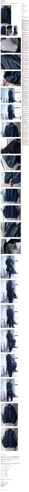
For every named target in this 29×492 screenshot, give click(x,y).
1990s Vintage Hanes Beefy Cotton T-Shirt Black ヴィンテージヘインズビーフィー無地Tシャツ (25, 84)
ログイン (22, 4)
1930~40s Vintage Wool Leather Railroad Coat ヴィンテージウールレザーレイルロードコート (25, 139)
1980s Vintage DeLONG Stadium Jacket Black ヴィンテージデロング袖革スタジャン (25, 50)
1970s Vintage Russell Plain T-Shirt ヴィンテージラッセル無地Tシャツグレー (25, 74)
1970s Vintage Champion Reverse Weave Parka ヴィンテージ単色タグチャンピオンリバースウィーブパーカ (25, 58)
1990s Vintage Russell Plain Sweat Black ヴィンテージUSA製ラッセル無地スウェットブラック (25, 113)
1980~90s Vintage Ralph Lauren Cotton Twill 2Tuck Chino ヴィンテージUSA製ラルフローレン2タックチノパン (25, 95)
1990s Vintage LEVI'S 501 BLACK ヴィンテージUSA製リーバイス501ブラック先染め (25, 56)
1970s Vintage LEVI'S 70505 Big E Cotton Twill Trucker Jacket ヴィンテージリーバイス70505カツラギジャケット (25, 91)
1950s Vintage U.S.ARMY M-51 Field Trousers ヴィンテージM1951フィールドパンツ (25, 111)
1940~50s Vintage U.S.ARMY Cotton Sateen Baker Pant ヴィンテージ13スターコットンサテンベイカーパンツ (25, 93)
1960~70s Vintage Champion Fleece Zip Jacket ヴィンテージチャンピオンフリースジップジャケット (25, 119)
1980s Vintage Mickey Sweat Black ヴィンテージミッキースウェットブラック (25, 107)
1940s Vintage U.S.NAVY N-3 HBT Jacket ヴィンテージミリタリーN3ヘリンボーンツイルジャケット (25, 23)
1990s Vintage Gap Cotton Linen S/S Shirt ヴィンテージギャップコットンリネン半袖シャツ (25, 82)
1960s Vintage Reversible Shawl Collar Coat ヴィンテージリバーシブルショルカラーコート (25, 32)
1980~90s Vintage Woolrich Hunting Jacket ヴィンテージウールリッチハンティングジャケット (25, 39)
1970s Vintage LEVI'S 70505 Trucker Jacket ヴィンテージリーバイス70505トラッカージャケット (25, 25)
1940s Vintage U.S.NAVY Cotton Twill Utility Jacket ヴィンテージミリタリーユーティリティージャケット (25, 102)
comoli (22, 147)
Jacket (2, 4)
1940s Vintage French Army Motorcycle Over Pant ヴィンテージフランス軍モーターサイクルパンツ (25, 87)
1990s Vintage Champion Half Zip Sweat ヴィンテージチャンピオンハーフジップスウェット (25, 76)
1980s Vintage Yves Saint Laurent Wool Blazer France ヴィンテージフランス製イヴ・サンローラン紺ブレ (25, 121)
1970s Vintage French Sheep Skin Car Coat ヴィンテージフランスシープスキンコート (25, 126)
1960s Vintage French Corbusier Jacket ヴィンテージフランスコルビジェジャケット (25, 137)
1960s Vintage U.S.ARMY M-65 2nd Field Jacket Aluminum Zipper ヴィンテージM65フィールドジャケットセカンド (25, 141)
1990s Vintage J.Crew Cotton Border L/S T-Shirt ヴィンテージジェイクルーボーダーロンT (25, 105)
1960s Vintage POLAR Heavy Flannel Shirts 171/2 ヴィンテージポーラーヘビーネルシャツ (25, 27)
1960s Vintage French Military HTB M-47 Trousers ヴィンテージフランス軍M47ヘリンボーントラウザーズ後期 (25, 41)
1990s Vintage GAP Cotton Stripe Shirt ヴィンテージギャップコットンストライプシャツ (25, 117)
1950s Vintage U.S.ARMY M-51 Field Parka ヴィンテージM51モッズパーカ (25, 30)
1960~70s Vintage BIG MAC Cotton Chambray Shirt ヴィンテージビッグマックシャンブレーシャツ (25, 34)
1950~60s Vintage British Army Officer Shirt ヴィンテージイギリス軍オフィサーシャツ (25, 67)
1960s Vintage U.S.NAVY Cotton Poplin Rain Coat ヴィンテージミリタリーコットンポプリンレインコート (25, 100)
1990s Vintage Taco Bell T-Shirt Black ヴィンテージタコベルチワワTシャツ (25, 72)
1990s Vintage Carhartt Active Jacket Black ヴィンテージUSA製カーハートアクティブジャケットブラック (25, 48)
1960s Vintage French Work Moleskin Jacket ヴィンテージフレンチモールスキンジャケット (25, 89)
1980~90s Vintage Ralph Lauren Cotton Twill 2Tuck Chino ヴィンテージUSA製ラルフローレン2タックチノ (25, 43)
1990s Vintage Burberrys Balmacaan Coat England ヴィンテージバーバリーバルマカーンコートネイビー (25, 128)
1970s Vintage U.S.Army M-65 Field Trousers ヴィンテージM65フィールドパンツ (25, 109)
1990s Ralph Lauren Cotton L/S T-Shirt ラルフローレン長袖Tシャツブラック (25, 65)
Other (22, 150)
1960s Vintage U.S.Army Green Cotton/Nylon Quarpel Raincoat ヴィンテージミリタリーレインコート (25, 80)
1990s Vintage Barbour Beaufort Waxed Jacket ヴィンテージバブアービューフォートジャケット (25, 143)
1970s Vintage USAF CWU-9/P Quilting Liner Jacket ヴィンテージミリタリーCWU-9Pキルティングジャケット (25, 133)
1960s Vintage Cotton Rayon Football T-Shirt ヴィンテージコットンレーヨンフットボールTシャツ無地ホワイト (25, 63)
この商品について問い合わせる (3, 484)
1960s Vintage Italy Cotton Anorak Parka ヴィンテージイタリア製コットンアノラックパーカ (25, 115)
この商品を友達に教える (3, 485)
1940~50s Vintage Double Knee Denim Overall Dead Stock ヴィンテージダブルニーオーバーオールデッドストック (25, 46)
